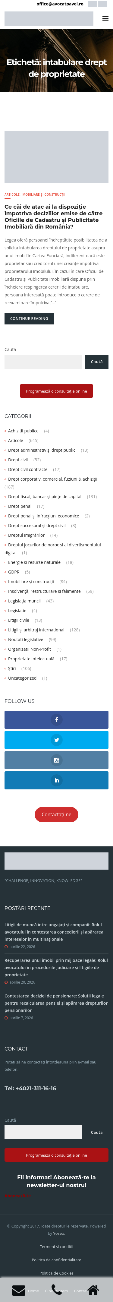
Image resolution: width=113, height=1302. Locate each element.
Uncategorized (22, 678)
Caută (10, 349)
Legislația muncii (24, 601)
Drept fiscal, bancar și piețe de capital (44, 496)
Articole (12, 194)
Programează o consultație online (56, 391)
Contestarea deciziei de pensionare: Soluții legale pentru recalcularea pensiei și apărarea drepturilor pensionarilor (56, 1003)
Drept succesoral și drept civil (37, 525)
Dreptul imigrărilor (26, 535)
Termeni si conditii (56, 1246)
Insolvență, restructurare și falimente (44, 591)
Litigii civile (18, 620)
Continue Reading (29, 318)
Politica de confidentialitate (56, 1259)
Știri (12, 668)
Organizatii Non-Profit (29, 649)
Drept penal (19, 506)
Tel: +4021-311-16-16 (30, 1088)
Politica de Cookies (56, 1273)
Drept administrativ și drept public (41, 450)
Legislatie (17, 610)
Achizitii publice (23, 431)
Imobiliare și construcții (43, 194)
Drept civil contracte (28, 469)
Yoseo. (59, 1233)
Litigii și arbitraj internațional (36, 630)
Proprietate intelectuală (31, 659)
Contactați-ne (56, 814)
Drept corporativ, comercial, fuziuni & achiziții (52, 479)
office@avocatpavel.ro (60, 4)
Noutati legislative (25, 639)
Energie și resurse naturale (34, 562)
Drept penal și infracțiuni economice (43, 516)
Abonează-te (18, 1196)
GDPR (13, 572)
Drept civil (18, 460)
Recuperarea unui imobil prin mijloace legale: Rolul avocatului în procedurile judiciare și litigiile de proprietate (56, 967)
